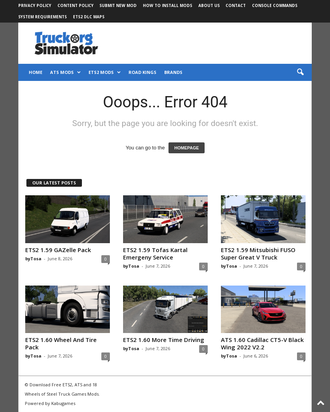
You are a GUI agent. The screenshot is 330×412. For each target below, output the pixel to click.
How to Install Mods (167, 5)
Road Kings (142, 72)
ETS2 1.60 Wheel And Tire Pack (61, 343)
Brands (173, 72)
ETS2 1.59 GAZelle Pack (58, 250)
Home (35, 72)
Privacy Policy (34, 5)
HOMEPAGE (186, 148)
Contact (236, 5)
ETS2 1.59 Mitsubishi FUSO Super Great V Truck (258, 253)
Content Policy (75, 5)
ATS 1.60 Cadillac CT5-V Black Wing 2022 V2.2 (262, 343)
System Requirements (42, 16)
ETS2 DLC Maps (88, 16)
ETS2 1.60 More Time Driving (163, 340)
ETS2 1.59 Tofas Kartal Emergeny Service (155, 253)
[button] (300, 72)
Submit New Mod (118, 5)
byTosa (33, 258)
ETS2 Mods (105, 72)
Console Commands (274, 5)
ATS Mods (65, 72)
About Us (209, 5)
